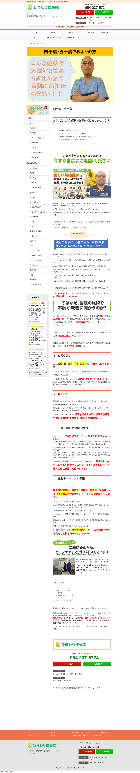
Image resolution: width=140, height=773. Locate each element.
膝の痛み (33, 270)
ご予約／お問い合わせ (53, 37)
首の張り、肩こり (36, 250)
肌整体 (53, 32)
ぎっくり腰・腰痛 (36, 260)
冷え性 (32, 289)
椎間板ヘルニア (35, 279)
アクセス (36, 37)
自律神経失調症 (35, 255)
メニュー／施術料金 (87, 32)
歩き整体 (71, 32)
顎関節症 (33, 241)
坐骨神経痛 (34, 216)
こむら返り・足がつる (37, 212)
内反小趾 (33, 183)
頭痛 (31, 275)
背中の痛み (34, 202)
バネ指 (32, 197)
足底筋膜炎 (34, 168)
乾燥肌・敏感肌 (35, 231)
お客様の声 (104, 32)
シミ (31, 226)
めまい (32, 246)
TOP (35, 32)
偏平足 (32, 173)
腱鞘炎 (32, 192)
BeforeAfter (70, 37)
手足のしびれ (34, 265)
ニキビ (32, 221)
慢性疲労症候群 (35, 207)
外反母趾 (33, 178)
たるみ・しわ (34, 236)
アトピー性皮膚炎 (36, 187)
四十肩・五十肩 (35, 284)
